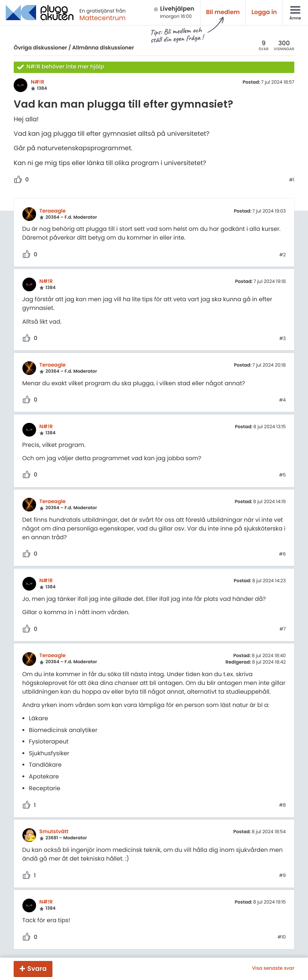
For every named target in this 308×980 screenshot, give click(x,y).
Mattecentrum (102, 17)
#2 (282, 255)
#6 (282, 554)
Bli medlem (223, 12)
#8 (282, 805)
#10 (282, 937)
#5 (282, 475)
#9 (282, 876)
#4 (282, 400)
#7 (283, 629)
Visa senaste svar (273, 969)
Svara (37, 968)
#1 (291, 180)
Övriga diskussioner (40, 47)
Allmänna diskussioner (103, 47)
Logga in (264, 12)
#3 (282, 339)
